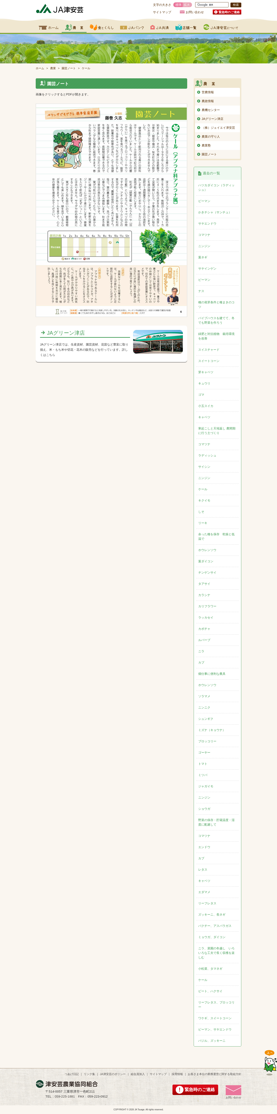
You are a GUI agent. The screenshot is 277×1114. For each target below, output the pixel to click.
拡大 (187, 4)
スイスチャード (208, 349)
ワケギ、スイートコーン (215, 1018)
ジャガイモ (205, 786)
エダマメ (204, 892)
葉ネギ (202, 257)
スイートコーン (208, 361)
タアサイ (204, 583)
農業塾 (206, 145)
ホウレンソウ (207, 550)
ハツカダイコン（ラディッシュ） (216, 187)
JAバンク (132, 27)
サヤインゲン (207, 268)
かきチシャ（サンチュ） (215, 212)
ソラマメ (204, 696)
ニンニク (204, 707)
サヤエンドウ (207, 223)
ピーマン (204, 201)
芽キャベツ (205, 372)
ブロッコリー (207, 741)
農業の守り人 (211, 136)
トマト (202, 763)
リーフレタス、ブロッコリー (216, 1005)
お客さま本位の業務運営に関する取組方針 (214, 1074)
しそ (201, 511)
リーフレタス (207, 903)
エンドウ (204, 847)
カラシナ (204, 595)
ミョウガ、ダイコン (211, 937)
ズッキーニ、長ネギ (211, 914)
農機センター (211, 110)
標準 (179, 4)
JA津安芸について (220, 27)
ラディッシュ (207, 455)
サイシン (204, 466)
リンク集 (89, 1074)
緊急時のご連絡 (229, 12)
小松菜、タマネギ (210, 968)
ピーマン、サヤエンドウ (215, 1029)
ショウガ (204, 808)
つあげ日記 (72, 1074)
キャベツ (204, 417)
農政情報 (208, 101)
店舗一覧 (186, 27)
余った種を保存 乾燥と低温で (216, 536)
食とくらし (102, 27)
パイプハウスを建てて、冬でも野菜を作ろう (216, 320)
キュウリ (204, 383)
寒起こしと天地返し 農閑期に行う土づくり (216, 431)
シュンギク (205, 718)
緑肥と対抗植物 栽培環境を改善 (216, 336)
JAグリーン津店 (66, 333)
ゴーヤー (204, 752)
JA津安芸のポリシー (113, 1074)
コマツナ (204, 234)
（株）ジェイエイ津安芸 (218, 127)
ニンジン (204, 246)
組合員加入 (138, 1074)
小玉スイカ (205, 406)
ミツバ (202, 775)
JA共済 (159, 27)
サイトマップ (162, 12)
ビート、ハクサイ (210, 991)
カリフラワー (207, 606)
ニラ (201, 651)
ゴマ (201, 394)
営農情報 (208, 92)
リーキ (202, 523)
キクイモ (204, 500)
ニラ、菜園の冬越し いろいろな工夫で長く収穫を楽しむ (216, 953)
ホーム (49, 27)
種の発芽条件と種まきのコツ (216, 305)
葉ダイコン (205, 561)
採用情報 (177, 1074)
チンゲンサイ (207, 572)
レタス (202, 869)
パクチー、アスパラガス (215, 926)
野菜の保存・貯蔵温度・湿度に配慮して (216, 822)
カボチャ (204, 628)
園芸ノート (69, 68)
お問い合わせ (195, 12)
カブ (201, 662)
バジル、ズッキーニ (211, 1040)
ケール (202, 489)
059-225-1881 (65, 1096)
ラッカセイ (205, 617)
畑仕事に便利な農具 (211, 673)
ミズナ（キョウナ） (211, 730)
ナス (201, 291)
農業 (74, 27)
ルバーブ (204, 640)
